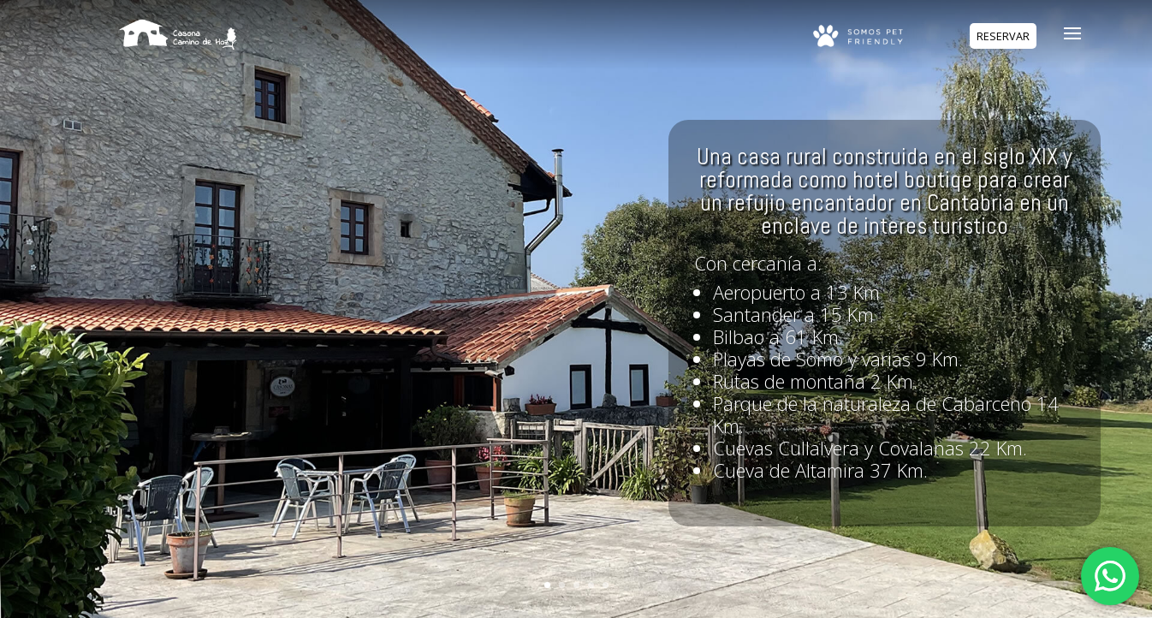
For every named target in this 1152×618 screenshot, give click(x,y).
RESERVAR (1003, 36)
